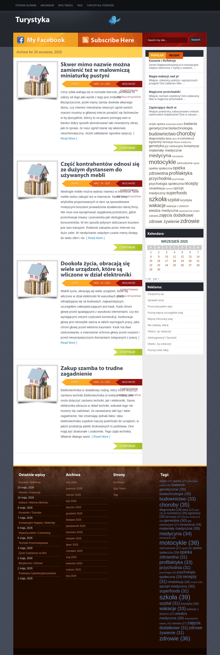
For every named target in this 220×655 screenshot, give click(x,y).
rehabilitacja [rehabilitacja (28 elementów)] (157, 188)
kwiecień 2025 (74, 563)
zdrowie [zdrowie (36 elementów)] (190, 221)
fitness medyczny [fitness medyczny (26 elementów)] (182, 142)
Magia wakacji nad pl (164, 76)
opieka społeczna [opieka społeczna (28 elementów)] (160, 168)
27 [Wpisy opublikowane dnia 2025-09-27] (190, 265)
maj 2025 (71, 557)
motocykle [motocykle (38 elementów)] (162, 161)
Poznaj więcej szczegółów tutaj (165, 312)
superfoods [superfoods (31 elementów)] (176, 192)
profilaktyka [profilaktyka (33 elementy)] (180, 173)
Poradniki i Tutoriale (30, 512)
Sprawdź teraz (156, 300)
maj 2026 (71, 482)
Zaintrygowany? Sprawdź (162, 337)
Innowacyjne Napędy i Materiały (37, 522)
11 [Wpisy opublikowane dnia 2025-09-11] (174, 256)
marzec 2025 (73, 569)
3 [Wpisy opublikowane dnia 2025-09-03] (166, 252)
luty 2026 (71, 501)
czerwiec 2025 (74, 550)
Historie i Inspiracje (29, 492)
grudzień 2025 (74, 513)
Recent (174, 55)
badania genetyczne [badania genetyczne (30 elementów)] (172, 487)
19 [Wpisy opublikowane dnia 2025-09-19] (182, 260)
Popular (157, 55)
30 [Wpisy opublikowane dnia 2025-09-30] (158, 269)
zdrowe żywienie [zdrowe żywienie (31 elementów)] (164, 221)
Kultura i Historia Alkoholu (33, 502)
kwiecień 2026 (74, 488)
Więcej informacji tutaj (160, 319)
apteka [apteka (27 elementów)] (161, 124)
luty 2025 (71, 575)
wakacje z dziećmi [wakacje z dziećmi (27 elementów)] (177, 206)
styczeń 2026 (73, 507)
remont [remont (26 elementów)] (169, 188)
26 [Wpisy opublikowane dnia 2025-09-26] (182, 265)
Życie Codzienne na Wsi (32, 553)
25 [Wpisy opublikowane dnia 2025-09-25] (174, 265)
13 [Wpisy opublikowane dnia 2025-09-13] (190, 256)
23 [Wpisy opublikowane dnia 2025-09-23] (158, 265)
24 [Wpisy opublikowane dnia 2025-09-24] (166, 265)
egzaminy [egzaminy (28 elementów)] (155, 142)
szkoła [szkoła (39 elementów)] (158, 198)
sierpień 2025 (73, 538)
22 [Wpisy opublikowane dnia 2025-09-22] (151, 265)
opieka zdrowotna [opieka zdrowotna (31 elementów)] (175, 554)
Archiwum (47, 5)
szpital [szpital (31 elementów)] (173, 199)
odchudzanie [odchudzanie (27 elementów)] (184, 163)
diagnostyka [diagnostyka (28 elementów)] (157, 138)
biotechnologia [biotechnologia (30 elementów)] (180, 128)
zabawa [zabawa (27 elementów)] (153, 215)
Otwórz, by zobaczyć (159, 331)
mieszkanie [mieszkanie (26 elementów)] (177, 156)
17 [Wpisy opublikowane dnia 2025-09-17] (166, 260)
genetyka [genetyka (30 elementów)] (156, 146)
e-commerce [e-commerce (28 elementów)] (185, 138)
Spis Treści (65, 5)
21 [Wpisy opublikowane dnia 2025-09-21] (198, 260)
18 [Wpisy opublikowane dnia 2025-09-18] (174, 260)
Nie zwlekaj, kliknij (158, 325)
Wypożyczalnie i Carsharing (34, 532)
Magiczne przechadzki (164, 92)
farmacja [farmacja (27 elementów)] (167, 142)
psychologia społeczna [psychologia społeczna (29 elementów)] (166, 184)
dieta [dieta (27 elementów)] (169, 138)
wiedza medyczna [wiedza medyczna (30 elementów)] (163, 210)
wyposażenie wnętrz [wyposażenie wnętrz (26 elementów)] (189, 211)
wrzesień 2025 (74, 532)
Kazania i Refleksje (162, 60)
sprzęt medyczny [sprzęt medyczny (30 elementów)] (177, 586)
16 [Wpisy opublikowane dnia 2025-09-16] (158, 260)
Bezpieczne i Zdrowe (31, 563)
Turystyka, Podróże (100, 5)
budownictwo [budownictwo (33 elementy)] (162, 134)
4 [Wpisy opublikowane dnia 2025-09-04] (174, 252)
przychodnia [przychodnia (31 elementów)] (160, 178)
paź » (156, 278)
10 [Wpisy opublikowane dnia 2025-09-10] (166, 256)
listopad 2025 (73, 519)
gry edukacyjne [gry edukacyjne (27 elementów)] (174, 146)
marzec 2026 (73, 494)
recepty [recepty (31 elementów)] (191, 183)
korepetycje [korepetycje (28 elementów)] (191, 146)
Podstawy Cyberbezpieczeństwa (37, 573)
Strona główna (25, 5)
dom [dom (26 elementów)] (174, 138)
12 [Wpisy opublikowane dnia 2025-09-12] (182, 256)
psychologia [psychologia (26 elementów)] (178, 179)
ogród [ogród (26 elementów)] (196, 163)
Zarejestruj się (156, 294)
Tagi (79, 5)
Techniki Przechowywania (33, 543)
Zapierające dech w (162, 107)
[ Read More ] (95, 238)
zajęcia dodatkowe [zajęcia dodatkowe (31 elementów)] (176, 215)
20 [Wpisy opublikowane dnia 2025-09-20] (190, 260)
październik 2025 (76, 526)
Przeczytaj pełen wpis (160, 306)
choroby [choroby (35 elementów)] (186, 133)
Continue (127, 148)
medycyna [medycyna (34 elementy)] (160, 155)
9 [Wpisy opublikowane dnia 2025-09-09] (159, 256)
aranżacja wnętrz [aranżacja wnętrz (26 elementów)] (174, 124)
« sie (148, 278)
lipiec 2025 (72, 544)
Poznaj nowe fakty (158, 350)
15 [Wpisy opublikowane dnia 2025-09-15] (151, 260)
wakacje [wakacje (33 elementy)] (157, 205)
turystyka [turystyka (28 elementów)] (186, 200)
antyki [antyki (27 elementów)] (152, 124)
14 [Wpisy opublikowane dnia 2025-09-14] (198, 256)
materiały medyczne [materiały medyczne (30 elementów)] (165, 150)
